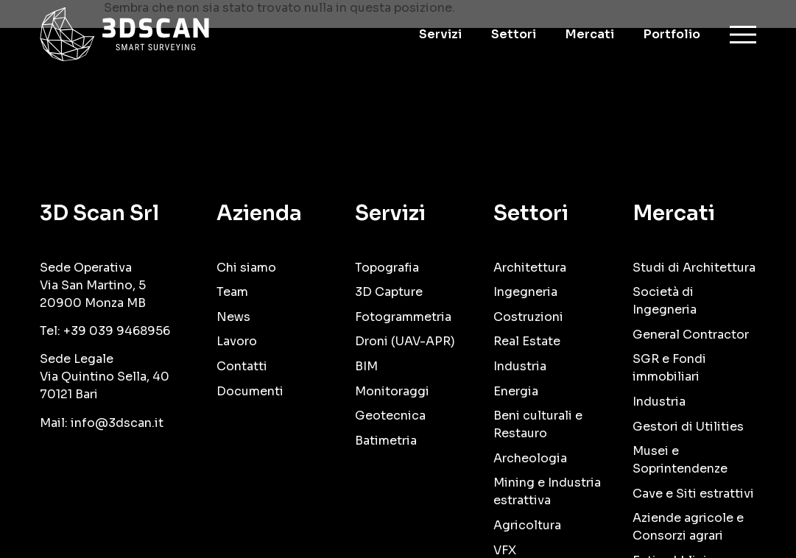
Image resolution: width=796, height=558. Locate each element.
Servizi (440, 34)
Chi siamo (246, 267)
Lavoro (236, 341)
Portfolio (672, 34)
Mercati (590, 34)
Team (232, 292)
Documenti (249, 391)
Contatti (241, 366)
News (233, 317)
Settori (513, 34)
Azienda (259, 213)
